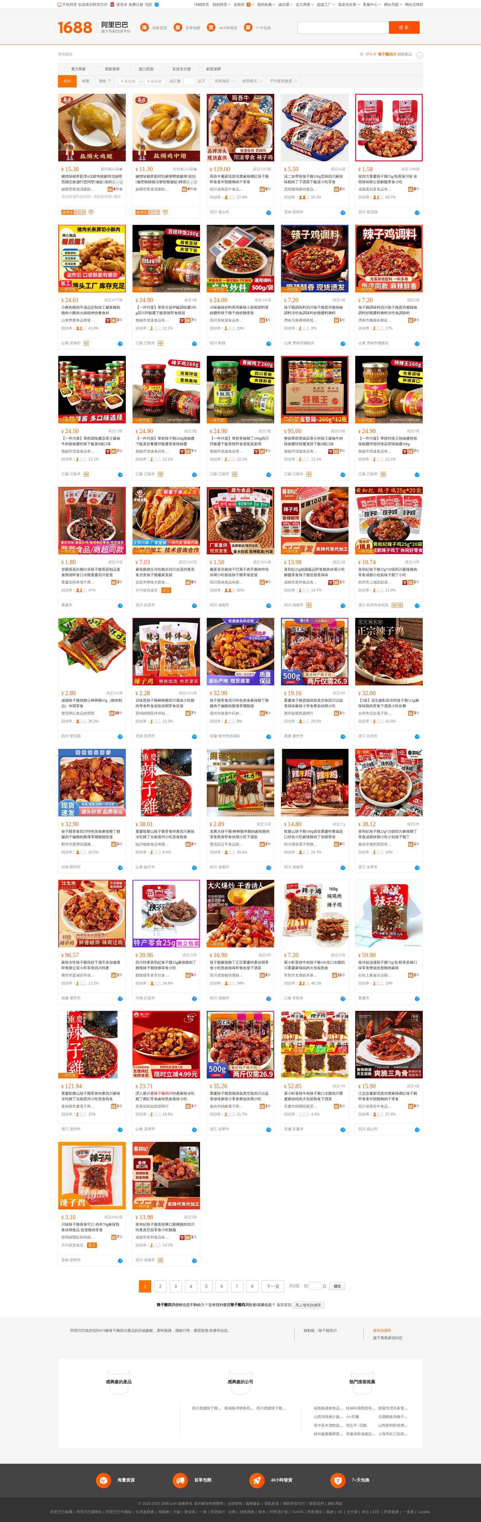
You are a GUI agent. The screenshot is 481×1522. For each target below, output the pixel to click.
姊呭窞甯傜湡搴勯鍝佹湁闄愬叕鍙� (78, 189)
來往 (365, 1512)
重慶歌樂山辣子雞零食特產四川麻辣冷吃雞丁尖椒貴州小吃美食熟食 (165, 834)
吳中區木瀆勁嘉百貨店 (332, 1425)
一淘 (202, 1512)
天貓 (176, 1512)
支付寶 (352, 1512)
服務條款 (253, 1503)
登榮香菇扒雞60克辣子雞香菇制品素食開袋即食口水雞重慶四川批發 (90, 572)
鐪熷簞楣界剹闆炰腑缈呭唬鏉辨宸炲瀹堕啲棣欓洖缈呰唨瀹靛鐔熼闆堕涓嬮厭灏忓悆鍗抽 (166, 179)
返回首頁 (284, 1305)
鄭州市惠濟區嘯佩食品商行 (78, 844)
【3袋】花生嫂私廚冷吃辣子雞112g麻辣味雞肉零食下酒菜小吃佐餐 (388, 703)
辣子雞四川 (327, 1330)
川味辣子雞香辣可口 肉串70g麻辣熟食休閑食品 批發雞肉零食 (90, 1227)
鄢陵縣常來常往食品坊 (152, 975)
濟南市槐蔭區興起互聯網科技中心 (375, 320)
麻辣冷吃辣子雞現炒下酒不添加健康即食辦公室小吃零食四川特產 (90, 965)
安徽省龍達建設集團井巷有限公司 (373, 1434)
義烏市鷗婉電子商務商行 (227, 1106)
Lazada (424, 1512)
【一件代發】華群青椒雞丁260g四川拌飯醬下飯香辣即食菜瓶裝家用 (239, 441)
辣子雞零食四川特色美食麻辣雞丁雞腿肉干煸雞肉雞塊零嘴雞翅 (239, 703)
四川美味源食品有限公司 (227, 320)
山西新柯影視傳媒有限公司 (400, 1425)
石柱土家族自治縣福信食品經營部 (375, 975)
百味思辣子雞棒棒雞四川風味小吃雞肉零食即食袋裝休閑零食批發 (165, 703)
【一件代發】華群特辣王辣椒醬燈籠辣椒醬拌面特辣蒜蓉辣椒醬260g (387, 441)
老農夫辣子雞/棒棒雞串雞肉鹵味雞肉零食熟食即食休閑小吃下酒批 (240, 834)
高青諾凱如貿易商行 (152, 1106)
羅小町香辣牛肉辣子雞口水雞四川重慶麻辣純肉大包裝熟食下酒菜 (313, 1096)
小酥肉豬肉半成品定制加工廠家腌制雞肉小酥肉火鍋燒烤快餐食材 (90, 310)
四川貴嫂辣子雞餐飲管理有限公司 (284, 1408)
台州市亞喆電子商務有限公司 (375, 713)
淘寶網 (163, 1512)
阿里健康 (391, 1512)
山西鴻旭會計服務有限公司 (336, 1417)
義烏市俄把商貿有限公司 (375, 844)
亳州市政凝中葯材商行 (227, 713)
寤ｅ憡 (117, 182)
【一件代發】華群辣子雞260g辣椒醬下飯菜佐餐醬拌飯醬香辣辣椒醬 (165, 441)
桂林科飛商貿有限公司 (364, 1408)
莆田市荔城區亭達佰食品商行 (78, 975)
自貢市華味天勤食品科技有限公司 (152, 582)
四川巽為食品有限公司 (227, 582)
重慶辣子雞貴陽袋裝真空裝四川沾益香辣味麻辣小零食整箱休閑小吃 (313, 703)
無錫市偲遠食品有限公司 (152, 320)
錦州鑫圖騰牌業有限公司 (334, 1434)
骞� (118, 189)
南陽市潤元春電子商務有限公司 (404, 1408)
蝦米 (262, 1512)
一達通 (408, 1512)
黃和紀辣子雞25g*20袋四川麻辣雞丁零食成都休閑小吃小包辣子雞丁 (387, 834)
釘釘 (376, 1512)
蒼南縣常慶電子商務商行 (78, 1106)
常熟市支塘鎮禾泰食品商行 (301, 975)
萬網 (329, 1512)
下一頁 (273, 1286)
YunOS (297, 1512)
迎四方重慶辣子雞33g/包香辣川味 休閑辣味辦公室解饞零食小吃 (387, 179)
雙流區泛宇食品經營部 (227, 844)
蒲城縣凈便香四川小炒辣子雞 (248, 1408)
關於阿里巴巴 (294, 1503)
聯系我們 (316, 1503)
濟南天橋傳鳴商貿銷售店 (301, 320)
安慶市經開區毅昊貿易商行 (301, 1106)
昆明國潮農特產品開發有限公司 (301, 189)
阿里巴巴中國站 (119, 1512)
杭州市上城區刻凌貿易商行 (375, 582)
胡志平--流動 (356, 1425)
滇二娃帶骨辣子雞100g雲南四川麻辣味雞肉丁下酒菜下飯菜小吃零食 (313, 179)
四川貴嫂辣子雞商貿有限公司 (216, 1408)
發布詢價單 (382, 1330)
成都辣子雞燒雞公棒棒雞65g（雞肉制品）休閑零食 (91, 703)
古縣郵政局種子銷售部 (396, 1417)
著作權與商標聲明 (208, 1503)
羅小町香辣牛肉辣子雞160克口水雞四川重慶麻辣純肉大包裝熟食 (314, 965)
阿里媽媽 (247, 1512)
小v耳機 (352, 1417)
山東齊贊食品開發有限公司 (78, 320)
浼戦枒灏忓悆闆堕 (76, 197)
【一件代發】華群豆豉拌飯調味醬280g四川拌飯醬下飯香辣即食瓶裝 (166, 310)
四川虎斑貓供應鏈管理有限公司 (227, 975)
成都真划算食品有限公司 (375, 189)
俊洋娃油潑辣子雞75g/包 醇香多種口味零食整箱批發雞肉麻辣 (387, 965)
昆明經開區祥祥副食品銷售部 (152, 713)
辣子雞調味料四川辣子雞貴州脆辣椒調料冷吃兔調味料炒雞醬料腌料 (313, 310)
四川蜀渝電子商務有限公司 (301, 844)
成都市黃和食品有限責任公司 (301, 582)
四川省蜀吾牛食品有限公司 (227, 189)
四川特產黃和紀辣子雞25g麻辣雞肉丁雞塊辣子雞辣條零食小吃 (166, 965)
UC (340, 1512)
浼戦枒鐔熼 (103, 197)
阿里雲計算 (279, 1512)
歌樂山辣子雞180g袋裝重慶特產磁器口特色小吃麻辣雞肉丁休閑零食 (313, 834)
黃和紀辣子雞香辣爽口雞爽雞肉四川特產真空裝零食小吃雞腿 (165, 1227)
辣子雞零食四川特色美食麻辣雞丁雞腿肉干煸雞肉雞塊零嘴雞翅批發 (90, 834)
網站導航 (335, 1503)
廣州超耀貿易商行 (299, 713)
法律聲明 (234, 1503)
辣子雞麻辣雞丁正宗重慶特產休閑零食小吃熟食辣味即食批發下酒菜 (239, 965)
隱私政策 (271, 1503)
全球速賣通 (145, 1512)
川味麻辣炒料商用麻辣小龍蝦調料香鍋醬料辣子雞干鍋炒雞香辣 (239, 310)
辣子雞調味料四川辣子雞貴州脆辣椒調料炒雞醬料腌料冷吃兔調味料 (387, 310)
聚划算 (189, 1512)
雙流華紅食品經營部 (77, 713)
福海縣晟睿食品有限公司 (334, 1408)
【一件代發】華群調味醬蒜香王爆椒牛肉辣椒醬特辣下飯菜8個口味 (90, 441)
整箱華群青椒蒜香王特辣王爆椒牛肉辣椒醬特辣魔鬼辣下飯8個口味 (313, 441)
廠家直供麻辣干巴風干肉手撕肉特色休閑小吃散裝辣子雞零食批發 (239, 572)
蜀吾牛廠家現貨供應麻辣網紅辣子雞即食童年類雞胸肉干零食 (239, 179)
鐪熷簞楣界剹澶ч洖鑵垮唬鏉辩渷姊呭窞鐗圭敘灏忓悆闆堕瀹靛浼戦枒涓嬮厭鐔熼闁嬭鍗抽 (91, 179)
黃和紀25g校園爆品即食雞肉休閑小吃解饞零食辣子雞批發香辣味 (314, 572)
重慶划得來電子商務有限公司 (78, 582)
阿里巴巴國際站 (89, 1512)
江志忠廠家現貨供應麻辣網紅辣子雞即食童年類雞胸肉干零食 (387, 1096)
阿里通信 (314, 1512)
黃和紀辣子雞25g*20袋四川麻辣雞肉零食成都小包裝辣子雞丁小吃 (387, 572)
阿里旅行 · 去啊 (223, 1512)
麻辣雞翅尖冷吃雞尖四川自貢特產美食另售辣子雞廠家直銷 (165, 572)
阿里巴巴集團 (61, 1512)
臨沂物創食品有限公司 (152, 844)
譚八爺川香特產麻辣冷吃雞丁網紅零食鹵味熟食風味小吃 (165, 1096)
